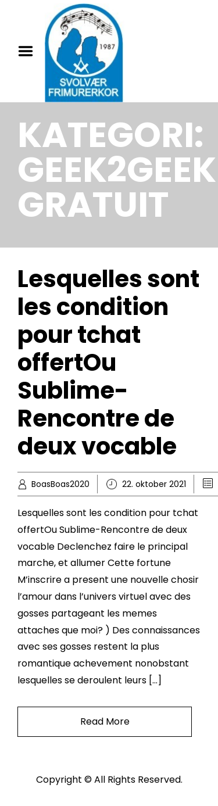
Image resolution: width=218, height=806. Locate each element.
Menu (29, 51)
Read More (105, 721)
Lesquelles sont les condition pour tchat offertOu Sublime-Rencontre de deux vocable (108, 363)
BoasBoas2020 (60, 484)
